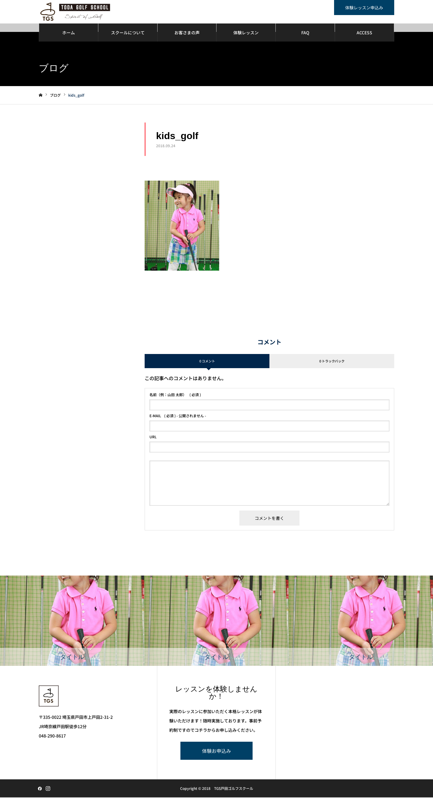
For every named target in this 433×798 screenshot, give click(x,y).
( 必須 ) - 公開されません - (177, 416)
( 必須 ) (175, 395)
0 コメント (207, 361)
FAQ (305, 33)
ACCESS (364, 33)
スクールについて (128, 33)
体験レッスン (246, 33)
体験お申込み (216, 751)
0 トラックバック (332, 361)
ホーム (68, 33)
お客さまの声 (187, 33)
